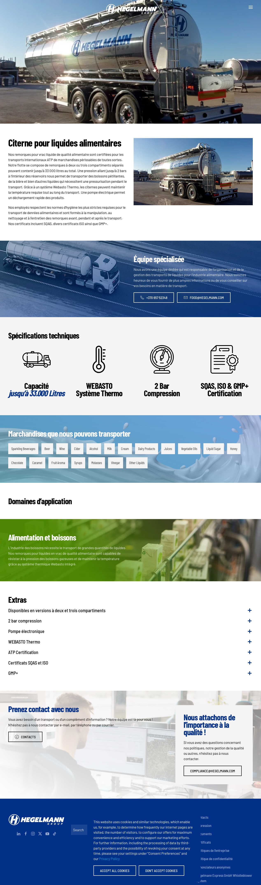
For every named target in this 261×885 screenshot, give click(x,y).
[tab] (127, 122)
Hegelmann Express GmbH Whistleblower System (224, 878)
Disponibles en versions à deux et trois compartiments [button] (57, 610)
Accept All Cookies (114, 871)
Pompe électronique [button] (26, 631)
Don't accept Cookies (161, 871)
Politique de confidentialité (214, 859)
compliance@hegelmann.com (212, 771)
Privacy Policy (109, 859)
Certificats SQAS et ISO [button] (28, 662)
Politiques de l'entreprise (212, 850)
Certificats (203, 842)
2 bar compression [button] (25, 620)
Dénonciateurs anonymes (213, 867)
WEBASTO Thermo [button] (24, 641)
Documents (204, 834)
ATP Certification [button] (23, 652)
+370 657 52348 (153, 297)
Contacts (25, 737)
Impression (203, 825)
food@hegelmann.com (204, 297)
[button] (251, 7)
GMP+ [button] (13, 673)
